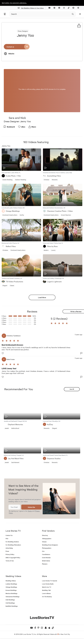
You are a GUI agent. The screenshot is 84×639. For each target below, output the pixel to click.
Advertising (9, 548)
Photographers (46, 548)
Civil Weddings (10, 603)
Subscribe (31, 507)
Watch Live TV (46, 587)
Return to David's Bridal (14, 3)
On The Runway (47, 597)
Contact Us (9, 535)
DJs (43, 551)
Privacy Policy (10, 554)
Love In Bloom (46, 593)
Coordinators (46, 554)
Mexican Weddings (11, 593)
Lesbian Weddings (11, 584)
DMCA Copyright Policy (13, 558)
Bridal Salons (46, 561)
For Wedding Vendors (12, 542)
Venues (44, 542)
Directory (45, 535)
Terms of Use (10, 561)
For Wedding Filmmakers (13, 545)
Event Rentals (46, 558)
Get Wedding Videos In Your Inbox (31, 8)
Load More (42, 297)
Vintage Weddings (11, 587)
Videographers (46, 538)
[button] (51, 323)
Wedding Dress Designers (50, 545)
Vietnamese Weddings (12, 597)
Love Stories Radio (48, 584)
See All (72, 389)
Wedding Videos (11, 581)
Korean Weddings (11, 590)
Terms (30, 511)
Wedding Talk (46, 590)
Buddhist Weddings (12, 606)
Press (7, 551)
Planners (44, 564)
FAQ (7, 538)
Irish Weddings (10, 600)
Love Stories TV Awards (49, 581)
